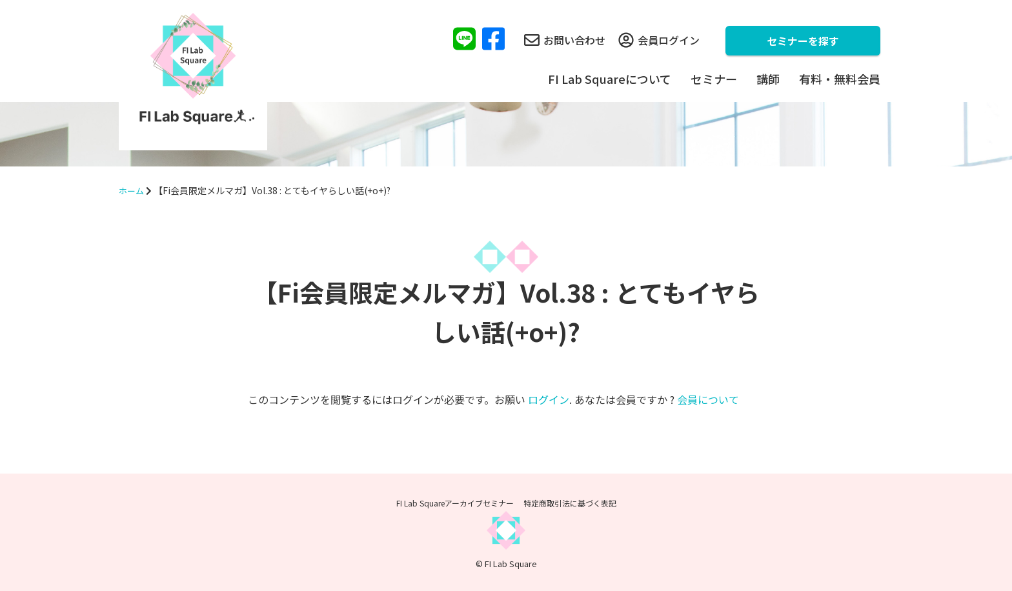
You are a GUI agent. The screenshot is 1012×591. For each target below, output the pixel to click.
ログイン (548, 399)
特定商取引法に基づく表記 (569, 502)
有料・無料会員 (839, 78)
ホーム (132, 190)
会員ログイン (659, 40)
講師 (768, 78)
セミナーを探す (803, 40)
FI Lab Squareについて (609, 78)
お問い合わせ (564, 40)
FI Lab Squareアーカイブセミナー (455, 502)
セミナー (714, 78)
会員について (708, 399)
